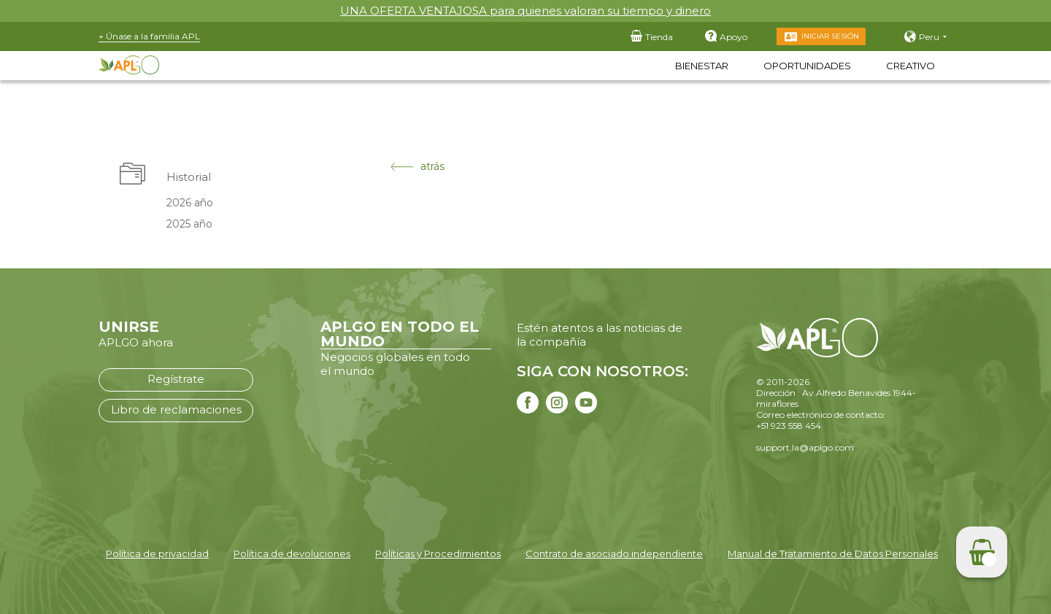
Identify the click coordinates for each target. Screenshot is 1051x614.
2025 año (189, 223)
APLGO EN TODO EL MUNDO (399, 334)
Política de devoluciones (292, 553)
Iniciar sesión (830, 36)
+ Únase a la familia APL (149, 36)
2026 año (189, 202)
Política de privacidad (157, 553)
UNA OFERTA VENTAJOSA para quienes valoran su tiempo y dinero (525, 11)
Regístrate (175, 379)
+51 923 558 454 (788, 425)
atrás (417, 166)
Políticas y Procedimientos (438, 553)
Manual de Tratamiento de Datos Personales (833, 553)
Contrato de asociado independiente (614, 553)
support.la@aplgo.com (805, 447)
